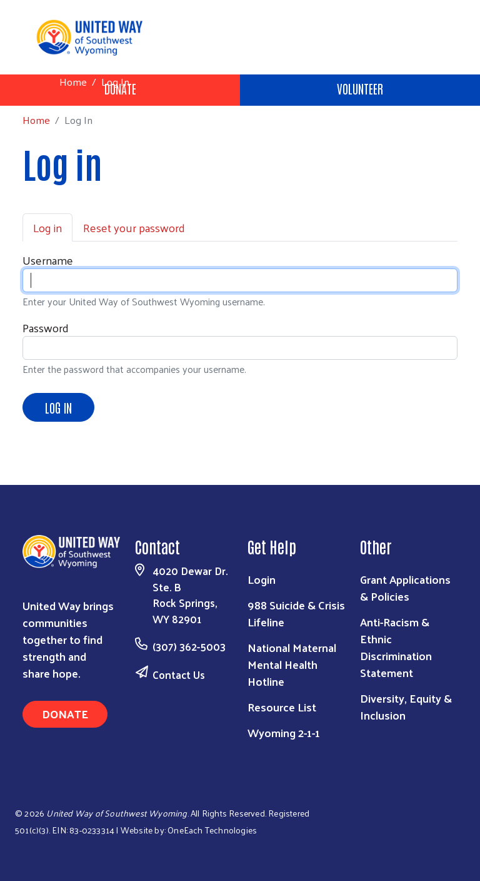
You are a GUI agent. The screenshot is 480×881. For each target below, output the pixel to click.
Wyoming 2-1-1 (284, 732)
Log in (47, 227)
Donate (65, 713)
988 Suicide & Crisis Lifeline (296, 613)
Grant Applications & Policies (405, 587)
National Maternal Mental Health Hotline (292, 664)
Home (73, 81)
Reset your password (134, 227)
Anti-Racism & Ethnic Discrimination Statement (396, 647)
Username (47, 260)
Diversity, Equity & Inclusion (406, 706)
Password (45, 327)
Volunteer (360, 88)
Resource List (282, 706)
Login (262, 579)
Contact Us (178, 674)
